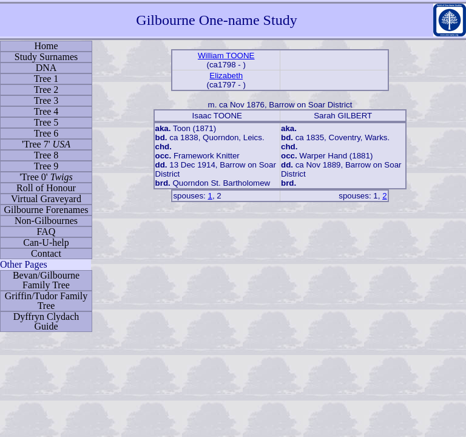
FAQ (46, 231)
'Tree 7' (46, 144)
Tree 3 (46, 100)
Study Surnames (46, 57)
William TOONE (226, 55)
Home (46, 46)
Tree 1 (46, 78)
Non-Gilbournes (46, 220)
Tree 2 (46, 89)
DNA (46, 68)
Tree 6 (46, 133)
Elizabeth (226, 75)
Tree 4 (46, 111)
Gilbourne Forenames (46, 210)
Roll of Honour (46, 188)
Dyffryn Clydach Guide (46, 321)
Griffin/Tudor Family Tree (46, 301)
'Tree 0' (46, 177)
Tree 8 (46, 155)
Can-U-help (46, 242)
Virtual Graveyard (46, 199)
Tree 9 (46, 166)
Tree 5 (46, 122)
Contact (46, 253)
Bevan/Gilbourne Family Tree (46, 280)
